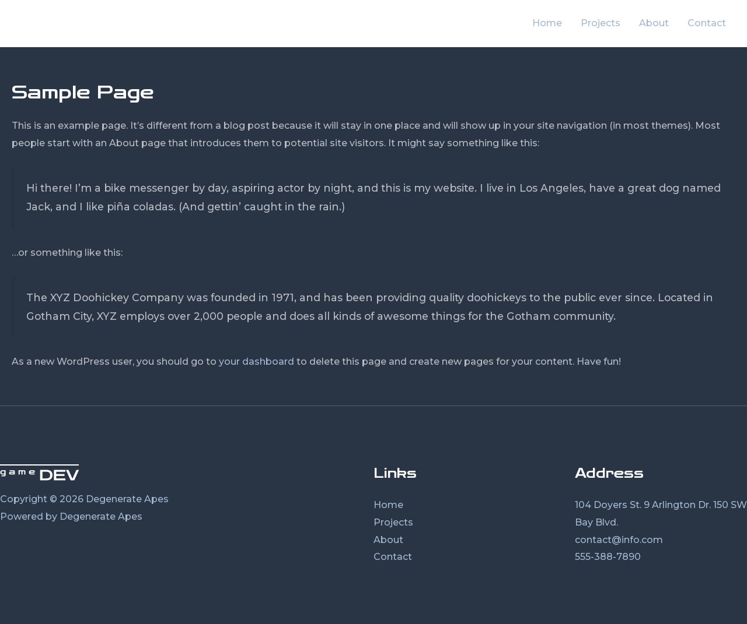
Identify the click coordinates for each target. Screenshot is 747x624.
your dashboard (256, 361)
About (654, 23)
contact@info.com (619, 539)
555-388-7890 (608, 556)
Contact (706, 23)
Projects (600, 23)
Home (547, 23)
